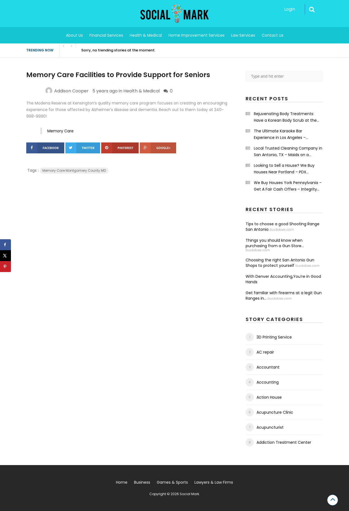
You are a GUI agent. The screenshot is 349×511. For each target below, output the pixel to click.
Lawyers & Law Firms (213, 482)
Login (289, 9)
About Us (74, 35)
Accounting (268, 382)
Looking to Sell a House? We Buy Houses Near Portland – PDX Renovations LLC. (284, 169)
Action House (269, 397)
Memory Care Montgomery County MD (74, 170)
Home (121, 482)
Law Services (243, 35)
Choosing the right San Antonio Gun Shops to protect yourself (280, 262)
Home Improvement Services (196, 35)
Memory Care (60, 131)
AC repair (265, 352)
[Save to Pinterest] (5, 266)
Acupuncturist (270, 427)
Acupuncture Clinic (275, 412)
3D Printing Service (274, 337)
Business (142, 482)
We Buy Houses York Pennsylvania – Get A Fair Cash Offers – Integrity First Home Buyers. (288, 186)
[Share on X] (5, 255)
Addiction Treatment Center (284, 442)
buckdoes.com (282, 229)
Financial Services (106, 35)
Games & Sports (172, 482)
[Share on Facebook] (5, 244)
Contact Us (272, 35)
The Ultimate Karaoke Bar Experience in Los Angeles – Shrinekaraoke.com (280, 134)
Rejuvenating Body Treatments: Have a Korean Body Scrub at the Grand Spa (285, 117)
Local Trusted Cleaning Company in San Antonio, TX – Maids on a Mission (288, 151)
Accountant (268, 367)
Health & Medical (146, 35)
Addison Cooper (71, 91)
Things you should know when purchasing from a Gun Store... (275, 243)
